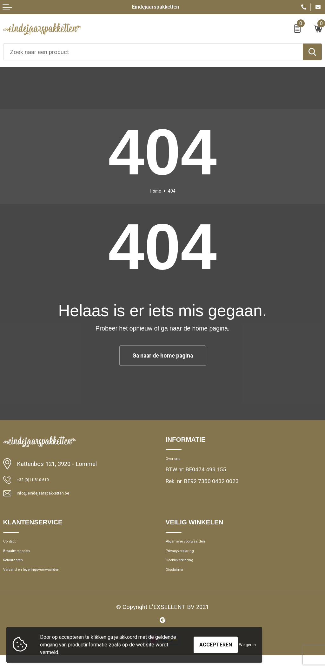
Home (154, 191)
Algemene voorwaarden (194, 547)
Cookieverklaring (186, 570)
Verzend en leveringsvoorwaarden (43, 582)
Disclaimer (178, 582)
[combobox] (153, 52)
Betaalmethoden (23, 559)
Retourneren (17, 570)
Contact (12, 547)
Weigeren (247, 645)
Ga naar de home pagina (162, 356)
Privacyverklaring (186, 559)
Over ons (176, 461)
